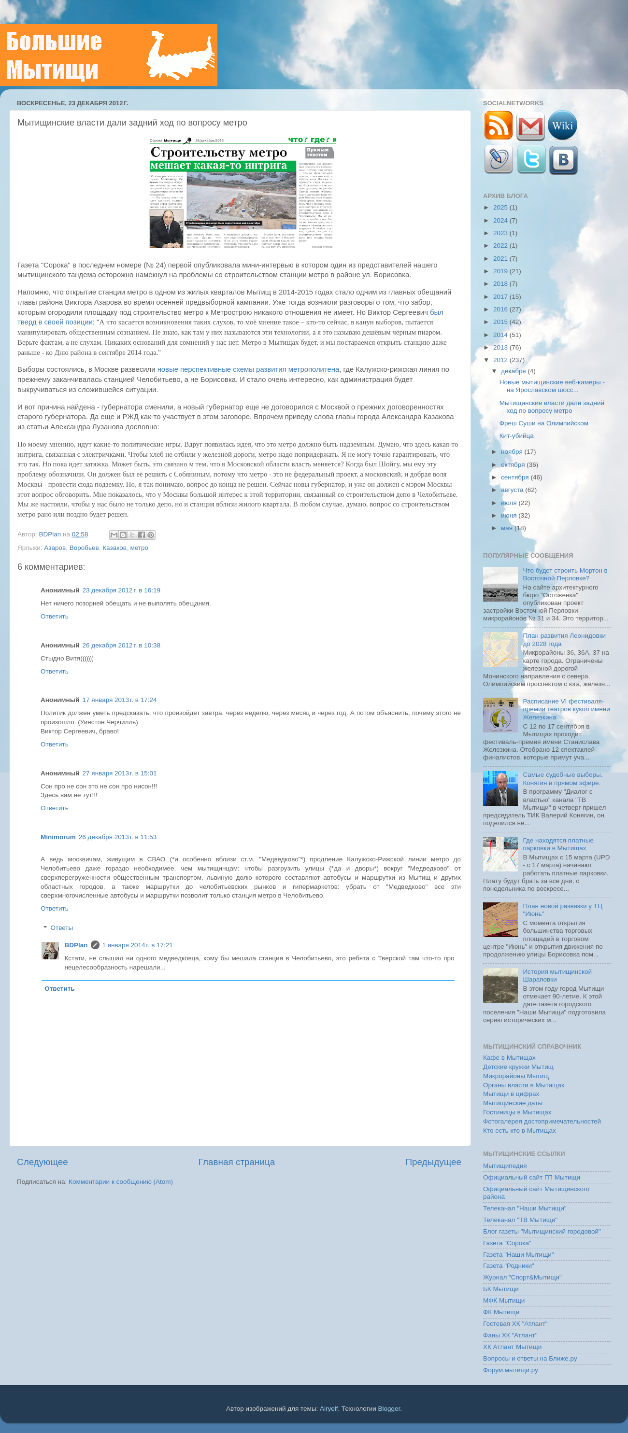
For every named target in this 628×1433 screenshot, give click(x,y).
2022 (501, 245)
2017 (501, 296)
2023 (501, 233)
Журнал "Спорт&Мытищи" (522, 1277)
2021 (501, 258)
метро (139, 547)
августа (513, 489)
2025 (501, 207)
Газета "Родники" (508, 1265)
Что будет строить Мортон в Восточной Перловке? (565, 574)
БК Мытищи (501, 1289)
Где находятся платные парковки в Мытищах (558, 844)
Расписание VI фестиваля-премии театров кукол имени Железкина (566, 709)
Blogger (389, 1408)
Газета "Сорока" (507, 1243)
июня (509, 515)
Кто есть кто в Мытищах (519, 1130)
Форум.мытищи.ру (510, 1370)
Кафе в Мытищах (509, 1057)
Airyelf (329, 1408)
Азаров (55, 547)
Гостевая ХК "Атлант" (515, 1323)
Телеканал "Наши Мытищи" (525, 1208)
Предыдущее (433, 1162)
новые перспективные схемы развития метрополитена (248, 369)
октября (514, 464)
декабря (514, 371)
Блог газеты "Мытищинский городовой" (542, 1231)
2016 (501, 309)
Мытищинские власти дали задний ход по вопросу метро (552, 406)
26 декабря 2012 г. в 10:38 (121, 645)
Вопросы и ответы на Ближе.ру (530, 1358)
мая (507, 528)
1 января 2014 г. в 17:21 (137, 945)
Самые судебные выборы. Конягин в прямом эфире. (562, 778)
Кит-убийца (517, 435)
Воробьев (84, 547)
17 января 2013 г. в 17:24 (120, 699)
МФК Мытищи (504, 1300)
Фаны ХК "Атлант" (510, 1335)
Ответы (62, 928)
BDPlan (51, 534)
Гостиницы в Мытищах (517, 1112)
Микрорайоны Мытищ (516, 1076)
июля (509, 502)
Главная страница (237, 1162)
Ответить (55, 616)
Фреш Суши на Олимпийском (544, 423)
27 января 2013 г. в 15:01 (120, 773)
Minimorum (58, 837)
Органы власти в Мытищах (524, 1085)
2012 (501, 360)
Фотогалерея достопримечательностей (542, 1121)
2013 (501, 347)
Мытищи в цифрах (511, 1093)
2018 (501, 283)
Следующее (42, 1162)
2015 (501, 321)
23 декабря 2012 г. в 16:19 (121, 590)
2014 (501, 334)
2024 (501, 220)
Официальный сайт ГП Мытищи (531, 1177)
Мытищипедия (505, 1165)
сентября (515, 477)
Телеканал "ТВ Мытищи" (520, 1219)
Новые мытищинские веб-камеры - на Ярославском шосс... (552, 386)
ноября (512, 451)
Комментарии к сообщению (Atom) (121, 1181)
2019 (501, 271)
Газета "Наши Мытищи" (518, 1254)
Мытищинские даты (512, 1103)
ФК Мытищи (501, 1312)
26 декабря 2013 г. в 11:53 (118, 837)
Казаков (114, 547)
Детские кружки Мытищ (518, 1066)
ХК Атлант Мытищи (512, 1346)
